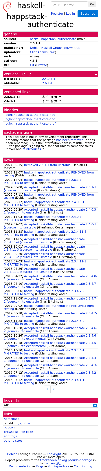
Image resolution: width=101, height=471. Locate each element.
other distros (13, 440)
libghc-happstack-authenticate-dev (29, 115)
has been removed (70, 140)
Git (32, 65)
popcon (9, 427)
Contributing (83, 466)
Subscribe (88, 13)
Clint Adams (39, 52)
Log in (70, 13)
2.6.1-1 (47, 83)
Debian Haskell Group (46, 47)
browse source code (18, 432)
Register (57, 13)
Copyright (54, 454)
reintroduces (32, 149)
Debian (12, 454)
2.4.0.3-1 (48, 79)
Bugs (40, 466)
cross (26, 423)
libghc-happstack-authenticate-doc (29, 119)
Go (92, 4)
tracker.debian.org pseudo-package (66, 460)
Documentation (20, 466)
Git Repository (58, 466)
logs (18, 423)
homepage (11, 419)
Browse (41, 65)
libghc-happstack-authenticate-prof (30, 123)
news (8, 160)
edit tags (10, 436)
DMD (77, 48)
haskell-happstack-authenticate (53, 39)
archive (68, 48)
